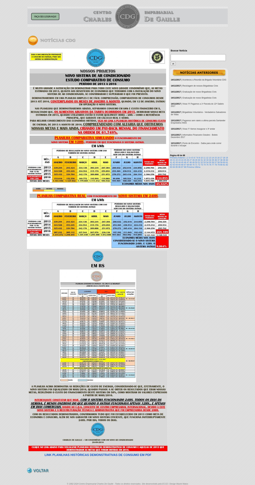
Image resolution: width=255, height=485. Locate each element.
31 (202, 160)
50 (196, 162)
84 (174, 167)
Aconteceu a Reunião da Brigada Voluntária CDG (204, 80)
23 (179, 160)
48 (191, 162)
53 (204, 162)
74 (204, 165)
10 (202, 158)
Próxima (190, 167)
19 (227, 158)
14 (213, 158)
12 (207, 158)
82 (227, 165)
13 (210, 158)
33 (207, 160)
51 (199, 162)
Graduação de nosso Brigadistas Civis (199, 92)
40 (227, 160)
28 (193, 160)
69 (191, 165)
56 (213, 162)
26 (188, 160)
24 (182, 160)
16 (218, 158)
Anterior (181, 158)
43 (177, 162)
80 (221, 165)
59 (221, 162)
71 (196, 165)
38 (221, 160)
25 (185, 160)
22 (177, 160)
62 (171, 165)
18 (224, 158)
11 (204, 158)
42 (174, 162)
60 (224, 162)
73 (202, 165)
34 (210, 160)
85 (177, 167)
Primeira (174, 158)
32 (204, 160)
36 (216, 160)
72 (199, 165)
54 (207, 162)
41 (171, 162)
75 (207, 165)
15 (216, 158)
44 (179, 162)
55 (210, 162)
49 (193, 162)
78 (216, 165)
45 (182, 162)
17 (221, 158)
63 (174, 165)
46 (185, 162)
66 (182, 165)
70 (193, 165)
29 (196, 160)
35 (213, 160)
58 (218, 162)
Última (197, 167)
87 (182, 167)
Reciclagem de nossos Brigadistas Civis (200, 86)
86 (179, 167)
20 (171, 160)
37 (218, 160)
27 (191, 160)
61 (227, 162)
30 (199, 160)
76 (210, 165)
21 (174, 160)
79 (218, 165)
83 (171, 167)
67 (185, 165)
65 (179, 165)
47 (188, 162)
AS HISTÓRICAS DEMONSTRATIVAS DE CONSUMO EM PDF (98, 455)
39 (224, 160)
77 (213, 165)
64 (177, 165)
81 (224, 165)
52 (202, 162)
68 (188, 165)
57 (216, 162)
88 (185, 167)
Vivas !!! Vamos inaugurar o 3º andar (199, 129)
